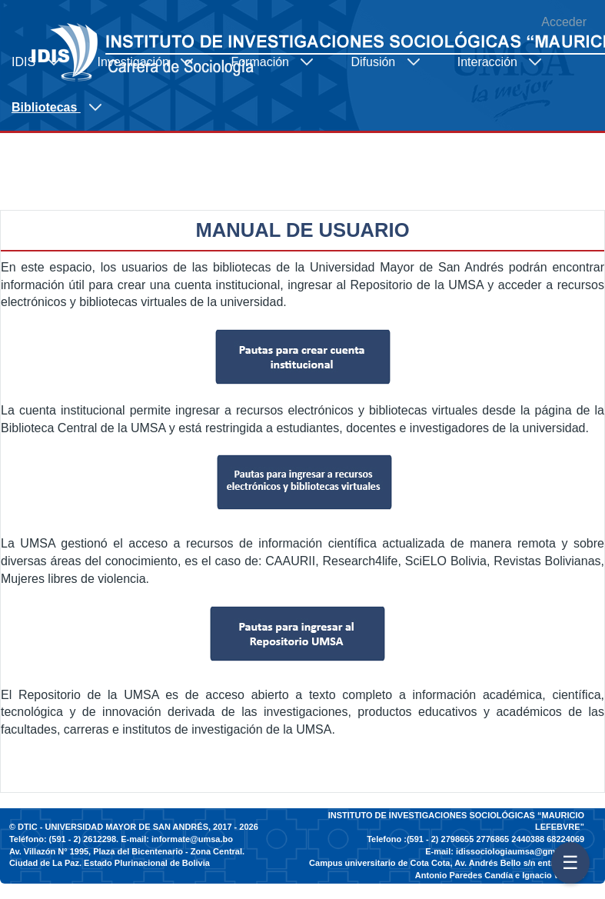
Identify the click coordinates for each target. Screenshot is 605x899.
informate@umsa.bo (192, 839)
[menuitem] (43, 62)
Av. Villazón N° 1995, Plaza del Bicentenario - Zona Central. (126, 851)
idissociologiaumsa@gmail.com (520, 851)
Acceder (564, 21)
